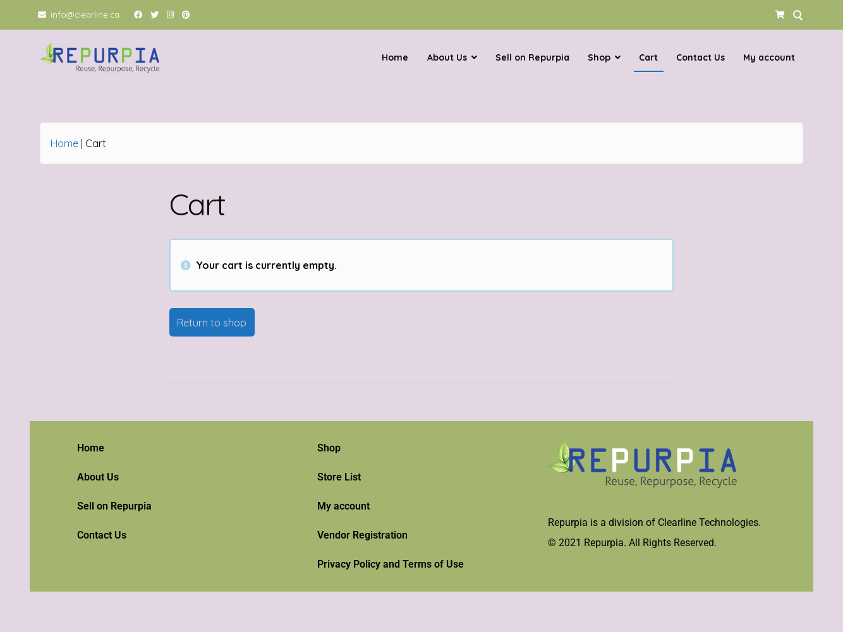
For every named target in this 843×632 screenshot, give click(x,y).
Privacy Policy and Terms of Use (390, 564)
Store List (339, 477)
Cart (648, 57)
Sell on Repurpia (532, 57)
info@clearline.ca (85, 14)
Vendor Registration (362, 535)
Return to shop (211, 322)
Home (395, 57)
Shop (599, 57)
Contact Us (700, 57)
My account (769, 57)
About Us (447, 57)
